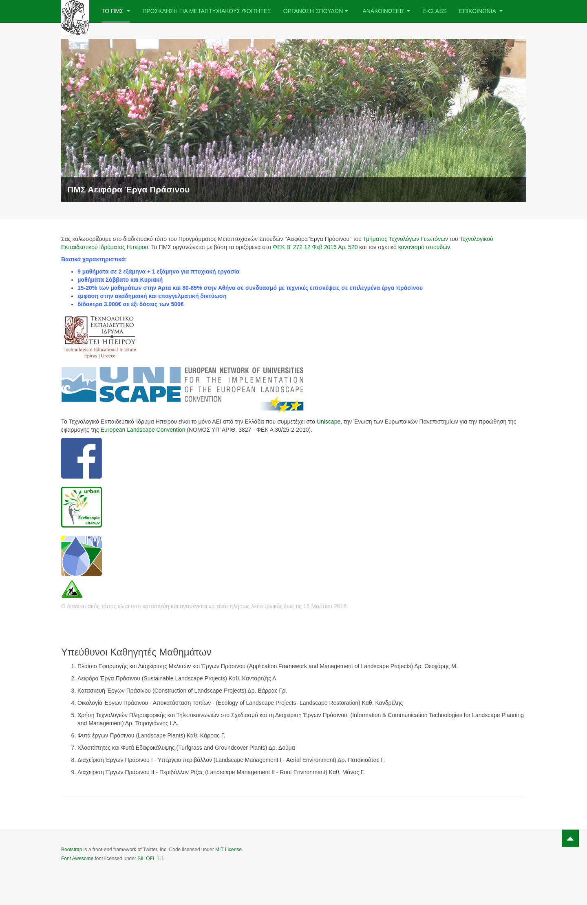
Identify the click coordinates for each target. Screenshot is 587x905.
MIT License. (229, 849)
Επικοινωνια (481, 11)
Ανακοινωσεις (386, 11)
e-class (434, 11)
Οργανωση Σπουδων (316, 11)
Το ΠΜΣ (116, 11)
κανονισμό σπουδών (424, 247)
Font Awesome (77, 858)
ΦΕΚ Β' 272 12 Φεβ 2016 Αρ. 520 (315, 247)
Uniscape (328, 421)
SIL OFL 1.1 (150, 858)
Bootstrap (71, 849)
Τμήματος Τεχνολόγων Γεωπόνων (405, 239)
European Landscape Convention (143, 429)
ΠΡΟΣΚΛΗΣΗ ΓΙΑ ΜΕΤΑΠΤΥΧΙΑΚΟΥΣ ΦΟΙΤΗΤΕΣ (206, 11)
